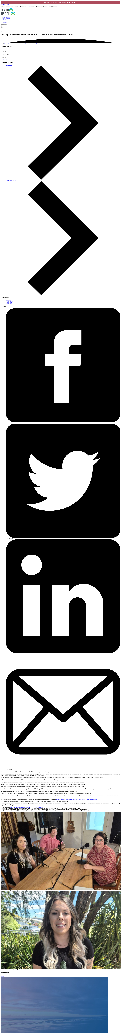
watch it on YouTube (38, 807)
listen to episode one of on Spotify (21, 807)
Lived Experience (13, 59)
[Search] (6, 24)
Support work (9, 303)
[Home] (60, 12)
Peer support (8, 300)
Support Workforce (10, 302)
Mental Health (6, 59)
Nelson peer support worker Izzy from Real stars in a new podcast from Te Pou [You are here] (25, 43)
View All (2, 975)
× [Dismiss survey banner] (118, 2)
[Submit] (1, 26)
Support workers (9, 301)
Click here (28, 6)
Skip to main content (5, 4)
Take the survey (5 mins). (70, 2)
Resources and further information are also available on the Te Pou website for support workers (76, 799)
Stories (5, 43)
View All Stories (4, 38)
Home (2, 43)
